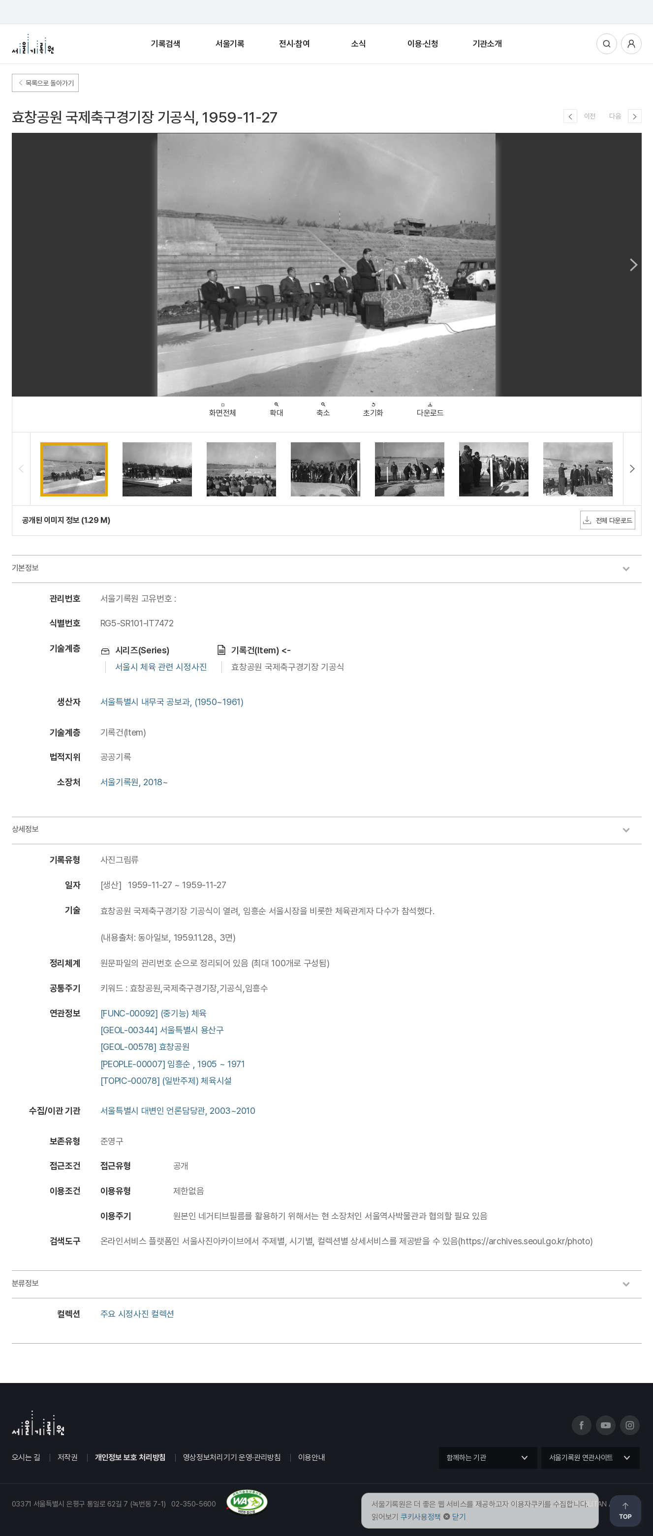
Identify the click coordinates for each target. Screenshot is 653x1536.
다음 (615, 116)
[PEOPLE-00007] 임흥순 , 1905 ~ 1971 (172, 1064)
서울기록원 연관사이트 (581, 1457)
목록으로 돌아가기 (45, 83)
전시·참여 (294, 44)
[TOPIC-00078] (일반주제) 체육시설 (166, 1080)
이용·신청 (422, 44)
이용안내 (311, 1457)
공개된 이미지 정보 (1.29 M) (66, 520)
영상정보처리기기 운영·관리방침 (232, 1457)
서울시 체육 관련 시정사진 (161, 667)
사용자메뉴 (631, 43)
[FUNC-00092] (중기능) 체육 (153, 1013)
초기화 (373, 407)
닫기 (459, 1517)
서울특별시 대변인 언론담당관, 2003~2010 (177, 1111)
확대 (276, 407)
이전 (589, 116)
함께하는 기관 (466, 1457)
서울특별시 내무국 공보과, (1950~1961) (172, 702)
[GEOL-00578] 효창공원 (145, 1047)
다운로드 (430, 407)
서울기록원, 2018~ (134, 782)
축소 (323, 407)
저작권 (68, 1457)
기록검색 (165, 44)
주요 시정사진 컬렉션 (137, 1314)
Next (634, 264)
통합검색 (606, 43)
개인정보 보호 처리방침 (130, 1457)
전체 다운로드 (607, 520)
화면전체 (222, 408)
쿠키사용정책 (421, 1517)
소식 (358, 44)
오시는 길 (26, 1457)
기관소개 (487, 44)
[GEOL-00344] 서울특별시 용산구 (162, 1030)
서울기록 (230, 44)
